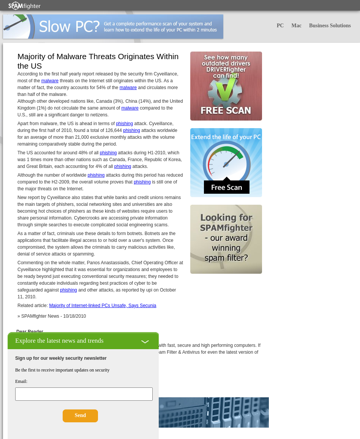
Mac (296, 25)
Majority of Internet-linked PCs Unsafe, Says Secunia (102, 305)
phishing (124, 123)
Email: (21, 381)
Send (80, 415)
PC (280, 25)
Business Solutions (330, 25)
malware (49, 80)
